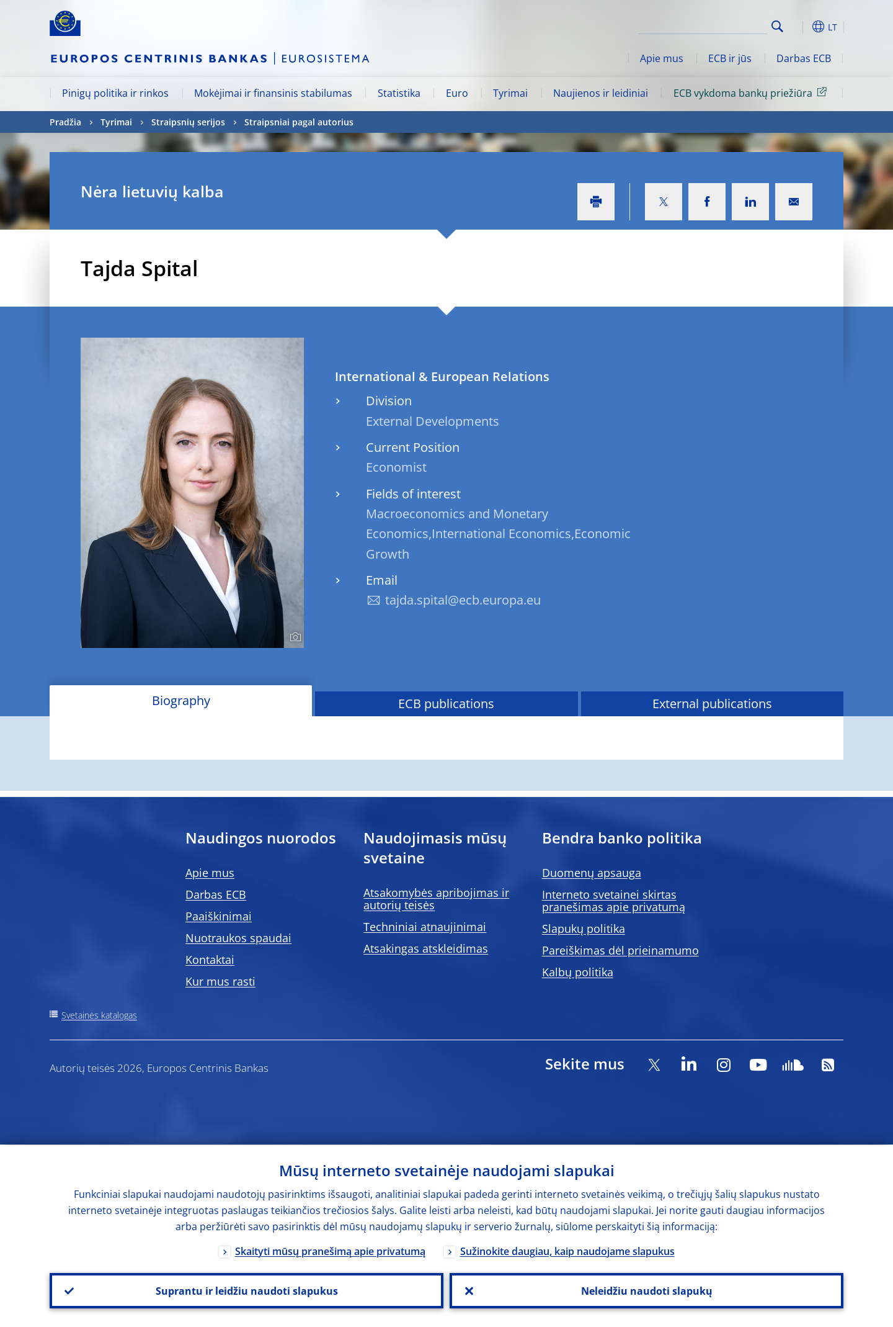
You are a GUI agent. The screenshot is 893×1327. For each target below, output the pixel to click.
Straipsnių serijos (188, 122)
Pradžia (65, 122)
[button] (800, 26)
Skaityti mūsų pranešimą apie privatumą (330, 1250)
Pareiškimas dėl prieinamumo (620, 950)
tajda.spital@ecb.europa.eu (463, 600)
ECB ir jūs (730, 58)
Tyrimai (510, 93)
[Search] (705, 25)
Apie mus (661, 58)
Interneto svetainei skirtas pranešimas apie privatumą (613, 900)
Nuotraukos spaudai (238, 937)
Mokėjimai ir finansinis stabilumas (273, 93)
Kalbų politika (577, 972)
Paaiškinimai (218, 916)
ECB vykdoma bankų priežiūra (752, 92)
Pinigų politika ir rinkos (115, 93)
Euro (457, 93)
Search (777, 26)
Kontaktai (209, 959)
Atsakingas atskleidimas (425, 948)
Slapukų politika (583, 928)
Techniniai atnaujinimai (424, 926)
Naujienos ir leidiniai (600, 93)
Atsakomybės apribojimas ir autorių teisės (436, 898)
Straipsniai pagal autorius (298, 122)
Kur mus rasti (220, 981)
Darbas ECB (803, 58)
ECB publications (446, 703)
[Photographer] (294, 637)
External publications (712, 703)
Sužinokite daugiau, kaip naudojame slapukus (567, 1250)
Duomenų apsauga (591, 872)
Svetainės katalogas (99, 1015)
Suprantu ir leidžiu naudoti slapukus (247, 1290)
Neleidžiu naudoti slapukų (647, 1290)
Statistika (399, 93)
